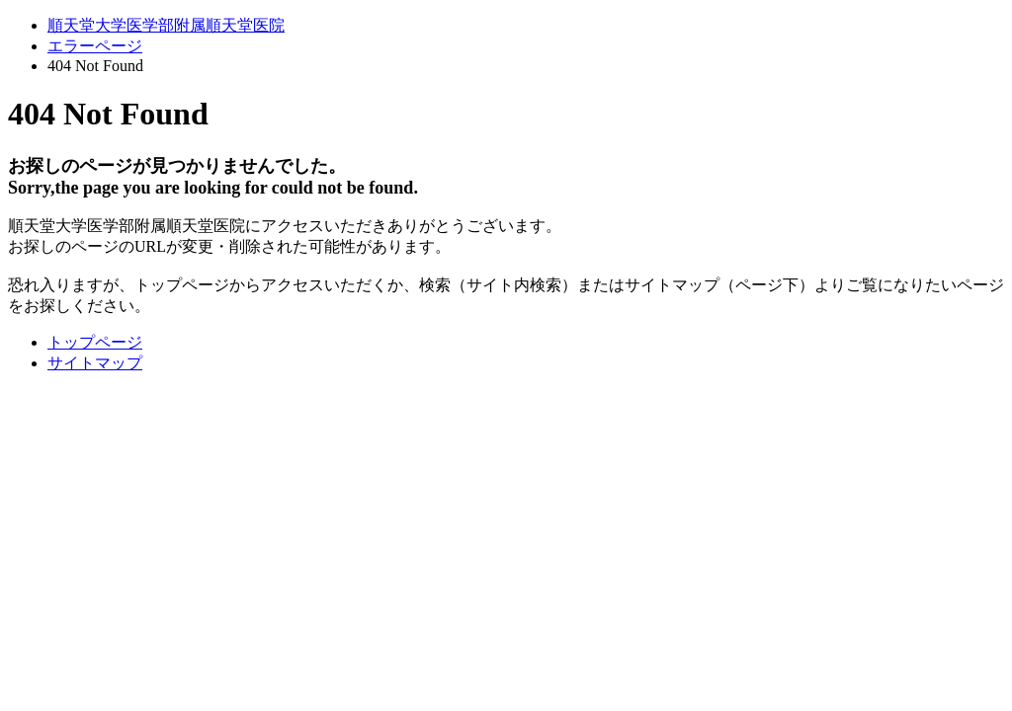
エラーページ (94, 46)
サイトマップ (94, 363)
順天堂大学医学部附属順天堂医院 (166, 25)
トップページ (94, 342)
